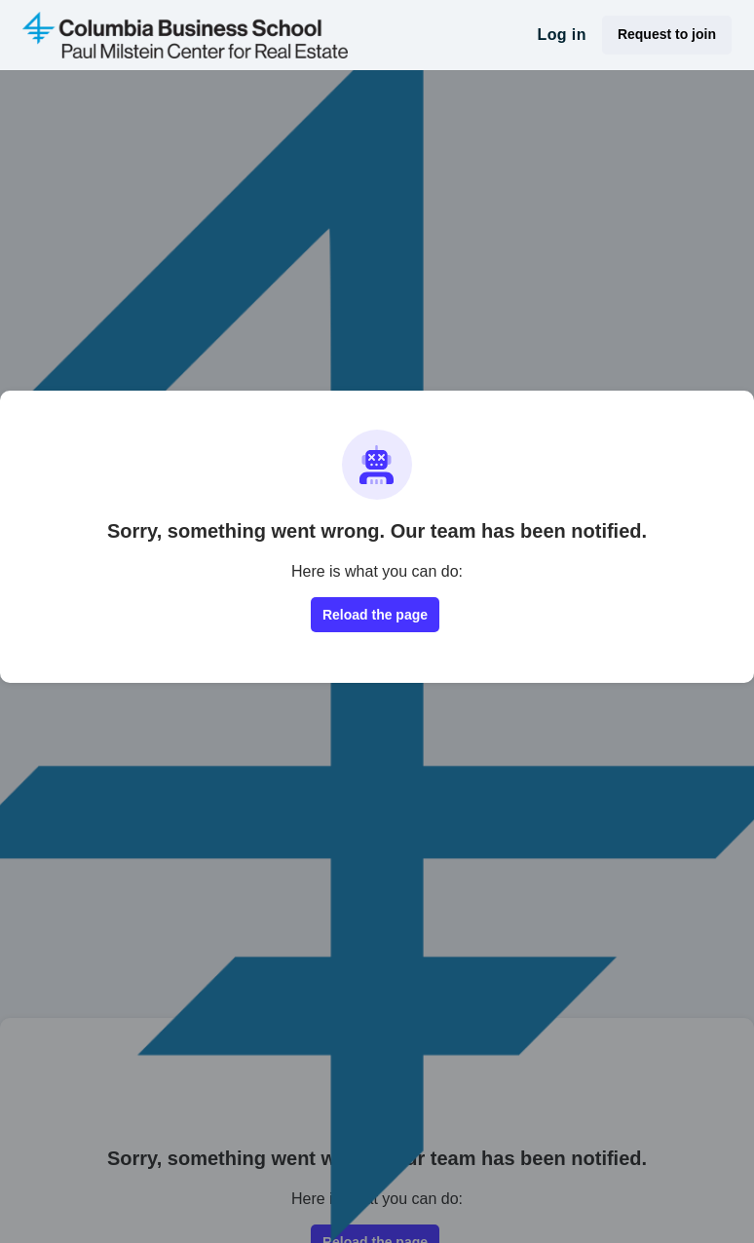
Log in (561, 34)
